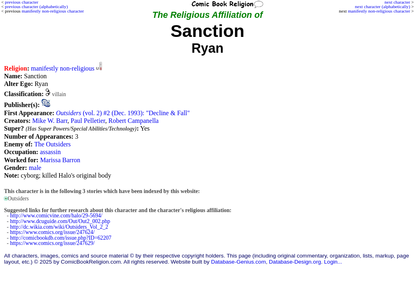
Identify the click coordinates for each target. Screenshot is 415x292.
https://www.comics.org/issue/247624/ (52, 232)
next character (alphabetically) (382, 6)
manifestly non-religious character (379, 11)
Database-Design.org (295, 262)
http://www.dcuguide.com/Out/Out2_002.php (60, 221)
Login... (333, 262)
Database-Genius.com (238, 262)
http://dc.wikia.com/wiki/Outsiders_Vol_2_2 (59, 227)
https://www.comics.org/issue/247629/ (52, 243)
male (35, 167)
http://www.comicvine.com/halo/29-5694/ (56, 216)
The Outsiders (52, 144)
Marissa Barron (60, 160)
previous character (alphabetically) (36, 6)
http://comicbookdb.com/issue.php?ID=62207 (60, 238)
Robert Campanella (133, 120)
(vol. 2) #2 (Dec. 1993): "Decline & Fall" (123, 113)
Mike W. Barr (49, 120)
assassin (50, 151)
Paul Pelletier (88, 120)
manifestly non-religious (62, 68)
